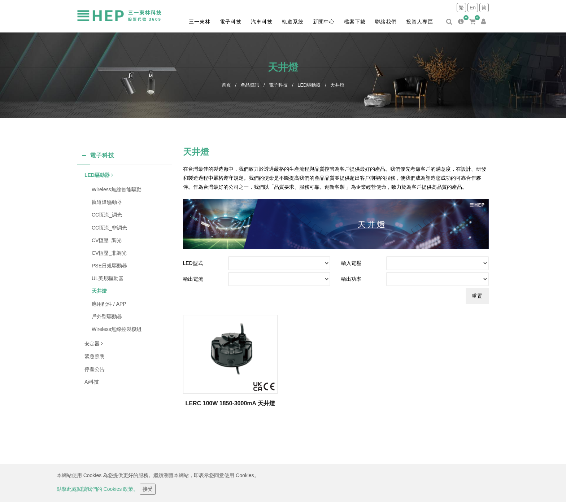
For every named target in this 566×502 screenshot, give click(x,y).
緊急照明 (94, 356)
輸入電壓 (351, 263)
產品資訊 (249, 85)
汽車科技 (262, 22)
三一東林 (199, 22)
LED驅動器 (309, 85)
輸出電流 (193, 279)
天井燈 (99, 291)
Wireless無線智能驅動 (117, 189)
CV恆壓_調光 (107, 240)
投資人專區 (419, 22)
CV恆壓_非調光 (109, 253)
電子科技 (230, 22)
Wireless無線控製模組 (117, 329)
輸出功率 (351, 279)
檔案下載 (355, 22)
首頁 (226, 85)
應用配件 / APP (109, 304)
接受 (148, 489)
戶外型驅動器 (107, 316)
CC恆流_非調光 (109, 228)
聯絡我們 (386, 22)
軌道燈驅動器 (107, 202)
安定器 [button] (93, 343)
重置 (477, 296)
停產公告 (94, 369)
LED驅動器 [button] (98, 175)
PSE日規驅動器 (109, 266)
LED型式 (193, 263)
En (473, 7)
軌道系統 (293, 22)
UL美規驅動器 (107, 278)
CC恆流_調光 (107, 215)
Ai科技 (91, 382)
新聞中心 (324, 22)
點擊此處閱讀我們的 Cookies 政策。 (97, 489)
